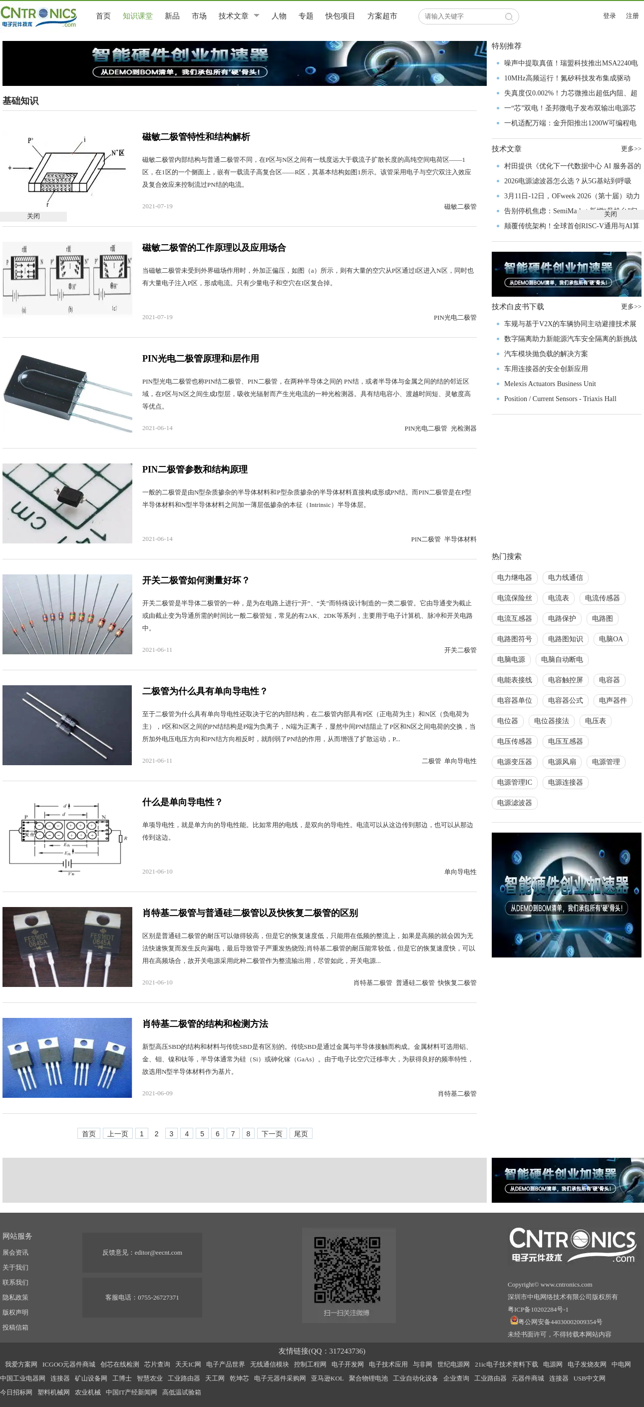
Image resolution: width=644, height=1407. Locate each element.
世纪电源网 (453, 1364)
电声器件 (613, 700)
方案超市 (382, 16)
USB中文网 (590, 1378)
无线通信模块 (269, 1364)
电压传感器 (514, 741)
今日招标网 (16, 1392)
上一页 (117, 1134)
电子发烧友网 (587, 1364)
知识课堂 (138, 16)
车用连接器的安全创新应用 (546, 369)
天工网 (215, 1378)
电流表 (558, 598)
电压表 (595, 721)
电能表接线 (514, 680)
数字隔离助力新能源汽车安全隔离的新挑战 (570, 339)
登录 (609, 15)
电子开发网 (347, 1364)
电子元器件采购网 (280, 1378)
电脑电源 (511, 659)
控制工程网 (310, 1364)
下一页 (272, 1134)
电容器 (609, 680)
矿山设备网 (91, 1378)
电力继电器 (514, 577)
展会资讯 (15, 1252)
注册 (632, 15)
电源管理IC (514, 782)
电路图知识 (565, 639)
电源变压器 (514, 762)
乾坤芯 (239, 1378)
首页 (103, 16)
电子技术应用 (388, 1364)
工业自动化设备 (415, 1378)
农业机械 (88, 1392)
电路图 (602, 618)
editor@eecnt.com (158, 1252)
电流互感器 (514, 618)
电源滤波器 (514, 803)
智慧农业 (150, 1378)
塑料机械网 (53, 1392)
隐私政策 (15, 1297)
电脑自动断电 (562, 659)
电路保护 (562, 618)
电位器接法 (551, 721)
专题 (306, 16)
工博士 (122, 1378)
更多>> (631, 306)
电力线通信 (565, 577)
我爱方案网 (21, 1364)
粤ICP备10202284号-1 (538, 1309)
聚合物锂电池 (368, 1378)
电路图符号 (514, 639)
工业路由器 (184, 1378)
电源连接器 (565, 782)
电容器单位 (514, 700)
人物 (279, 16)
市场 (199, 16)
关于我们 (15, 1267)
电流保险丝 (514, 598)
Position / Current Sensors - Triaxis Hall (560, 399)
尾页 (301, 1134)
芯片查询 (157, 1364)
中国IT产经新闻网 (131, 1392)
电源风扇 (562, 762)
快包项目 (340, 16)
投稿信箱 (15, 1327)
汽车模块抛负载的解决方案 (546, 354)
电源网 (553, 1364)
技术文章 (234, 16)
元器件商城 (528, 1378)
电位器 (507, 721)
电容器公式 (565, 700)
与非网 (422, 1364)
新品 (172, 16)
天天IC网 (188, 1364)
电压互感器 (565, 741)
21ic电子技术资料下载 (506, 1364)
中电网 (621, 1364)
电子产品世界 (225, 1364)
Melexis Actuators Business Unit (550, 384)
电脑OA (611, 639)
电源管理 (606, 762)
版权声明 (15, 1312)
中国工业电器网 (22, 1378)
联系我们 (15, 1282)
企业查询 (456, 1378)
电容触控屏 (565, 680)
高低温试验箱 (181, 1392)
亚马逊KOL (327, 1378)
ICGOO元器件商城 (68, 1364)
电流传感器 (602, 598)
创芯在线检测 (119, 1364)
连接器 (60, 1378)
